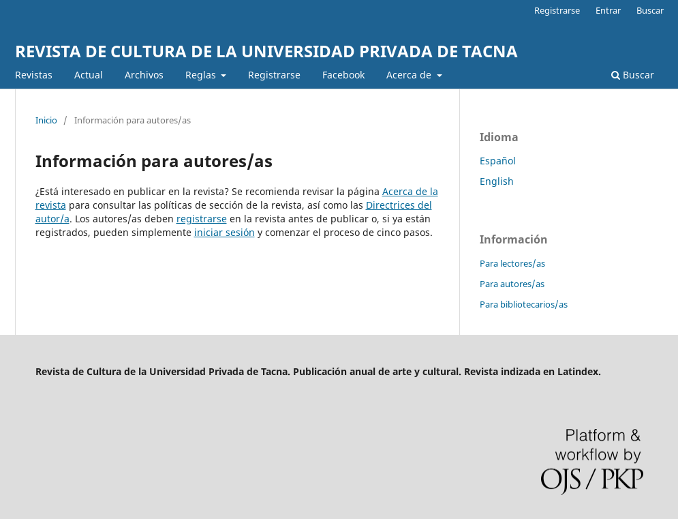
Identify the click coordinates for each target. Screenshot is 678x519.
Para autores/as (512, 284)
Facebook (343, 74)
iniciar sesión (224, 232)
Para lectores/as (512, 263)
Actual (88, 74)
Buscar (632, 74)
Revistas (33, 74)
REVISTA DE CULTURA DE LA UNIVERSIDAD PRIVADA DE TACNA (266, 51)
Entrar (608, 10)
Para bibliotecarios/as (524, 304)
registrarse (201, 218)
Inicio (46, 120)
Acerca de (410, 74)
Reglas (202, 74)
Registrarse (274, 74)
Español (498, 160)
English (497, 181)
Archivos (144, 74)
